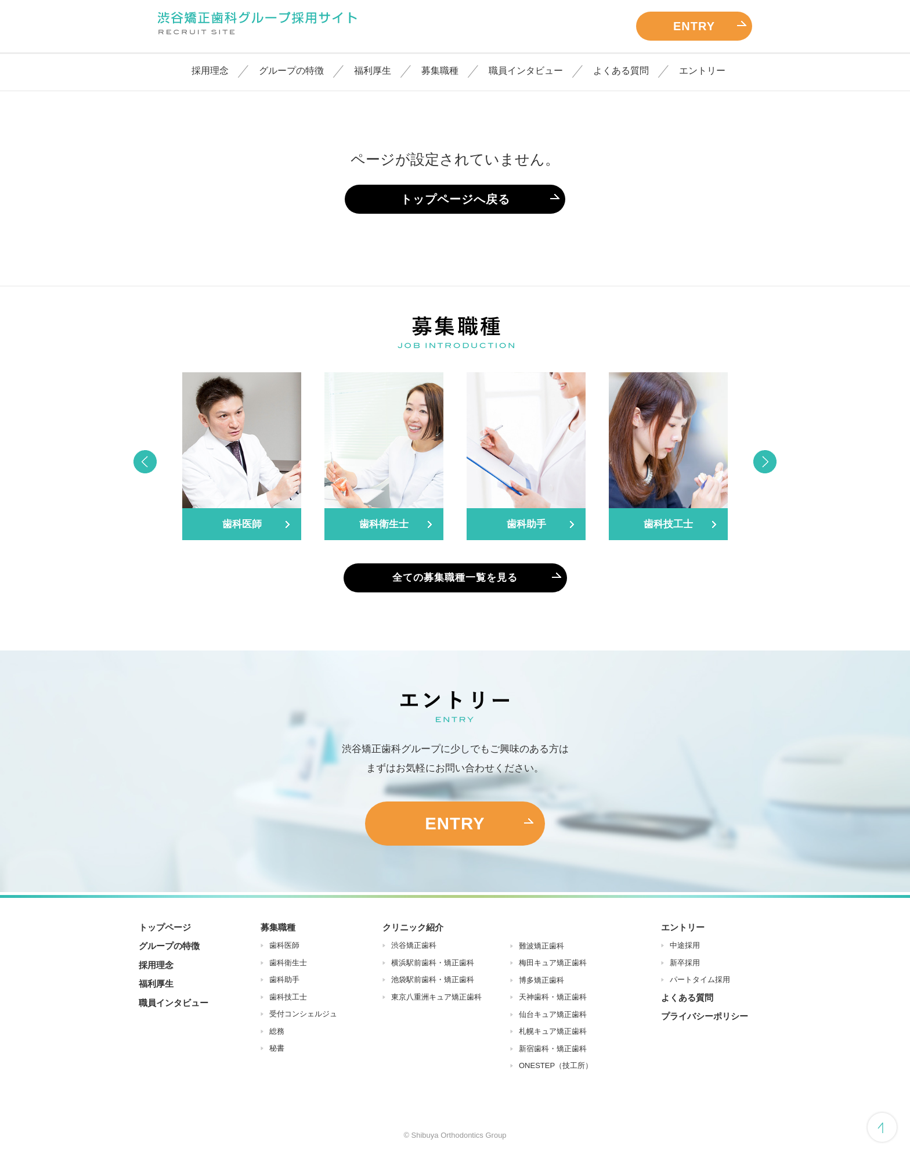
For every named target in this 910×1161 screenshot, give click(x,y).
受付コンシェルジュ (303, 1016)
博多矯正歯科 (541, 982)
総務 (276, 1033)
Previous (145, 461)
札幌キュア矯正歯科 (553, 1034)
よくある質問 (621, 71)
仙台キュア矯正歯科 (553, 1016)
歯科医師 (284, 948)
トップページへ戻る (455, 199)
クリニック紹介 (412, 929)
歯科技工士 (288, 999)
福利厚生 (372, 71)
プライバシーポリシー (704, 1019)
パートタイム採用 (700, 982)
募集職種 (439, 71)
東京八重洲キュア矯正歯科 (436, 999)
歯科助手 (284, 982)
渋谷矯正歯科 (413, 948)
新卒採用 (685, 965)
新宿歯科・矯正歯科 (553, 1051)
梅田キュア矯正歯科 (553, 965)
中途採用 (685, 948)
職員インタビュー (526, 71)
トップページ (165, 929)
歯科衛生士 (288, 965)
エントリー (702, 71)
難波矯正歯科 (541, 948)
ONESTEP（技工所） (556, 1068)
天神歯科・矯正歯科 (553, 999)
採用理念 (210, 71)
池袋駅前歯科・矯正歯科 (432, 982)
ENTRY (694, 26)
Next (765, 461)
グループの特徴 (291, 71)
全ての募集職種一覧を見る (455, 577)
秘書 (276, 1051)
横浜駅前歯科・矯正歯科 (432, 965)
